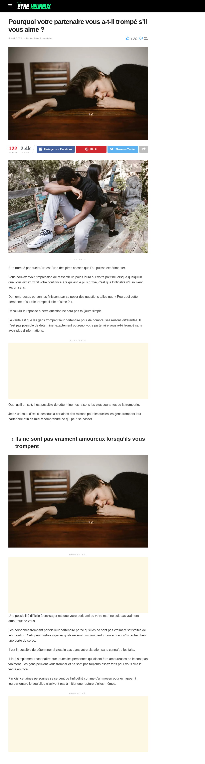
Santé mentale (42, 38)
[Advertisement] (78, 371)
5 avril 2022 (15, 38)
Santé (28, 38)
